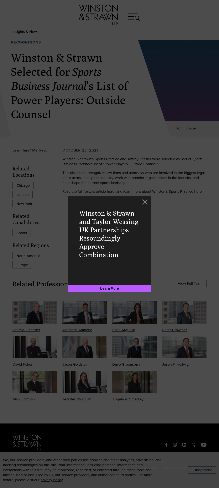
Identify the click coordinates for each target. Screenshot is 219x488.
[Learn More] (109, 288)
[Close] (144, 202)
